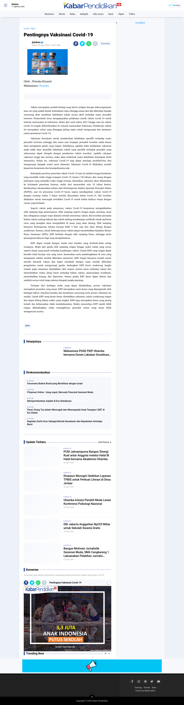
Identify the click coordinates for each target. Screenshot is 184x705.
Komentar (105, 43)
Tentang (138, 687)
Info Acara (98, 13)
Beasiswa (49, 13)
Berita (62, 13)
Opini (121, 13)
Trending (176, 5)
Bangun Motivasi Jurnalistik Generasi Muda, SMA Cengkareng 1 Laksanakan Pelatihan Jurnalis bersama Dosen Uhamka (86, 552)
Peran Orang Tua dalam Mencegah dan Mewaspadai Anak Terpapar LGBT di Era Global (66, 411)
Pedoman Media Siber (145, 691)
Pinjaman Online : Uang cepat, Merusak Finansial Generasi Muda (60, 392)
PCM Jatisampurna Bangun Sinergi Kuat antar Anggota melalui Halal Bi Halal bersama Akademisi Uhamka (86, 455)
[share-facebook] (75, 43)
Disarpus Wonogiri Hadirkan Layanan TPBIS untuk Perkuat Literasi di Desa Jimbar (87, 479)
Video (132, 13)
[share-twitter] (82, 43)
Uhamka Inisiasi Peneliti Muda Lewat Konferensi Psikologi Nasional (87, 501)
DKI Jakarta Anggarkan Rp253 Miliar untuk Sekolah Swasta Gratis (87, 526)
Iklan (154, 687)
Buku (72, 13)
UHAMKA (140, 22)
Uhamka (43, 86)
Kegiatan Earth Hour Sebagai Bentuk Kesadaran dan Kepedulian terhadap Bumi (64, 423)
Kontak (147, 687)
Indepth (84, 13)
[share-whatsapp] (88, 43)
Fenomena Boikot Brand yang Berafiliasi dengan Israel (55, 383)
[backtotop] (92, 697)
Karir (111, 13)
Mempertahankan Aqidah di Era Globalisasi (49, 401)
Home (26, 28)
